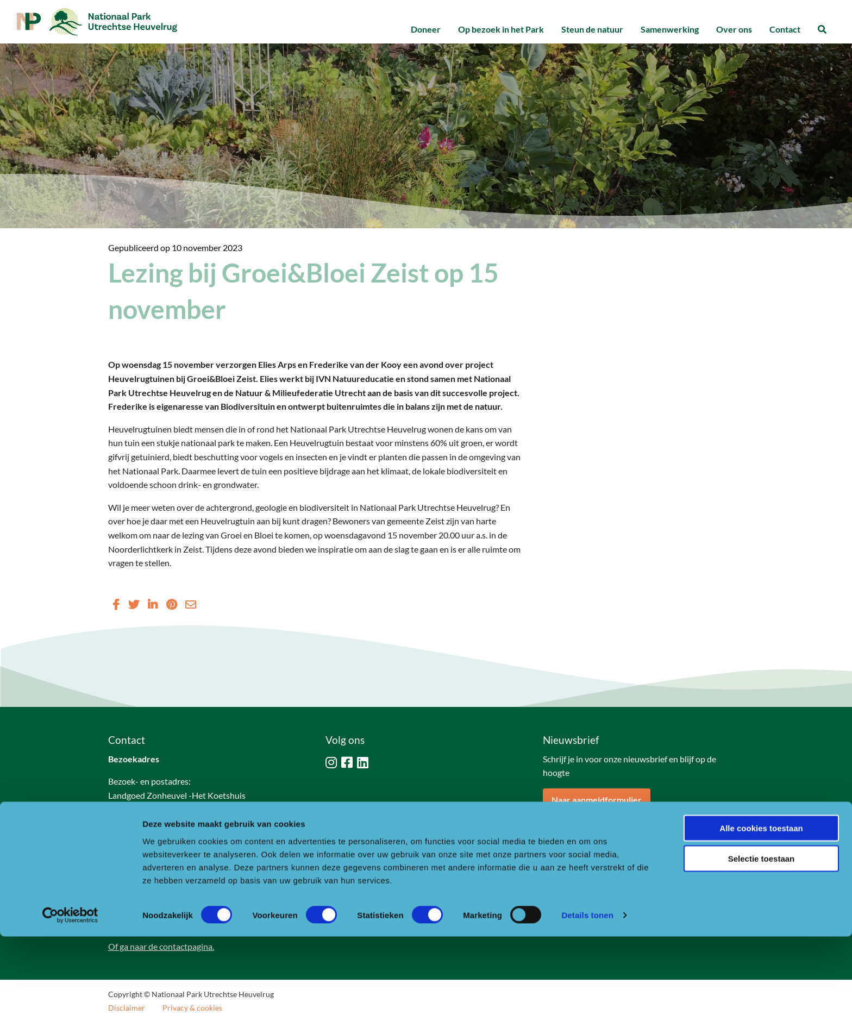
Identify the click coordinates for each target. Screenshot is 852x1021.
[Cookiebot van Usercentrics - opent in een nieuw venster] (70, 1000)
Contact (784, 29)
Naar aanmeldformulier (597, 799)
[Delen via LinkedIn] (153, 604)
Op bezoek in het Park (501, 29)
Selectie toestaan (761, 943)
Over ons (734, 29)
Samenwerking (670, 29)
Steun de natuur (592, 29)
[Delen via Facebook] (116, 604)
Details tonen (587, 999)
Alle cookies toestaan (761, 912)
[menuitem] (425, 29)
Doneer (426, 29)
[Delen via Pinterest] (171, 604)
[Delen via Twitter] (133, 604)
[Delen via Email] (190, 604)
